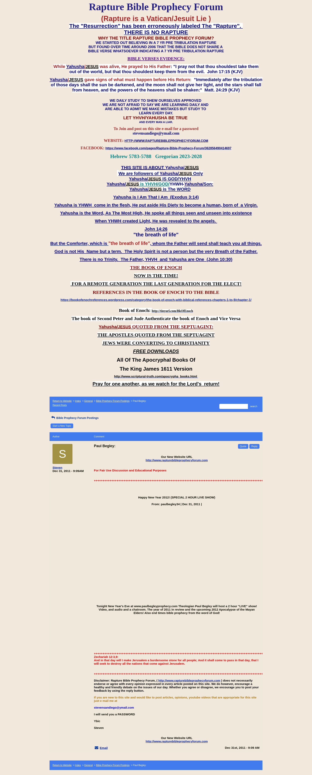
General (88, 401)
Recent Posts (60, 405)
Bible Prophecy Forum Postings (113, 401)
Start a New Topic (62, 425)
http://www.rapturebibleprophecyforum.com (177, 460)
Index (78, 401)
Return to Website (62, 401)
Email (104, 748)
